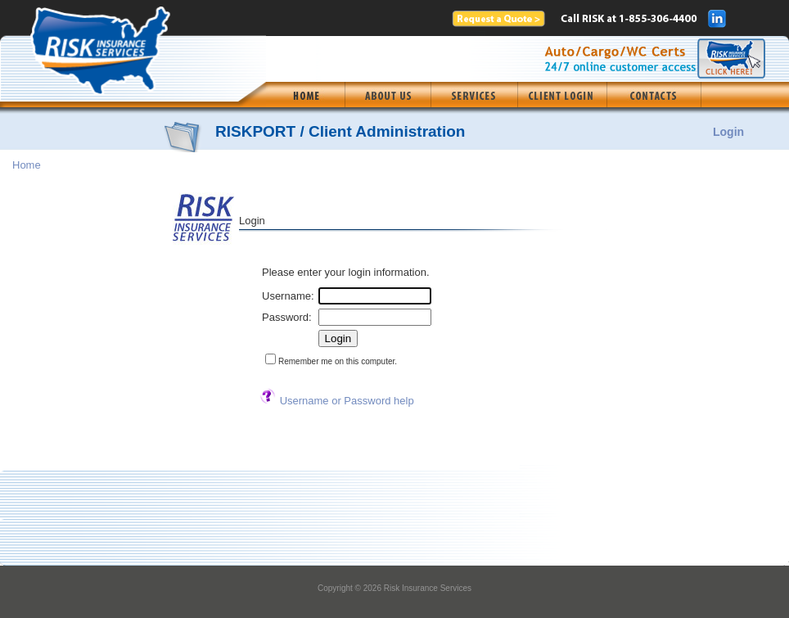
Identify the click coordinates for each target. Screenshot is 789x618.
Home (26, 165)
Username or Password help (347, 401)
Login (728, 131)
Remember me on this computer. (337, 361)
